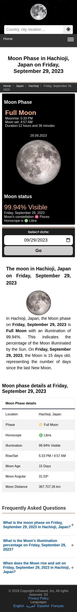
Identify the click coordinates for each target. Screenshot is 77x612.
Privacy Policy (38, 598)
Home (8, 39)
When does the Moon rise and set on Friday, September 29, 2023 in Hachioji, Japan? (36, 567)
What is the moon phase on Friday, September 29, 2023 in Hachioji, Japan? (37, 525)
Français (57, 606)
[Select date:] (38, 240)
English (18, 606)
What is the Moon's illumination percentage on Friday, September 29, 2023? (34, 545)
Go (38, 250)
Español (43, 606)
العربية (30, 606)
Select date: (38, 232)
